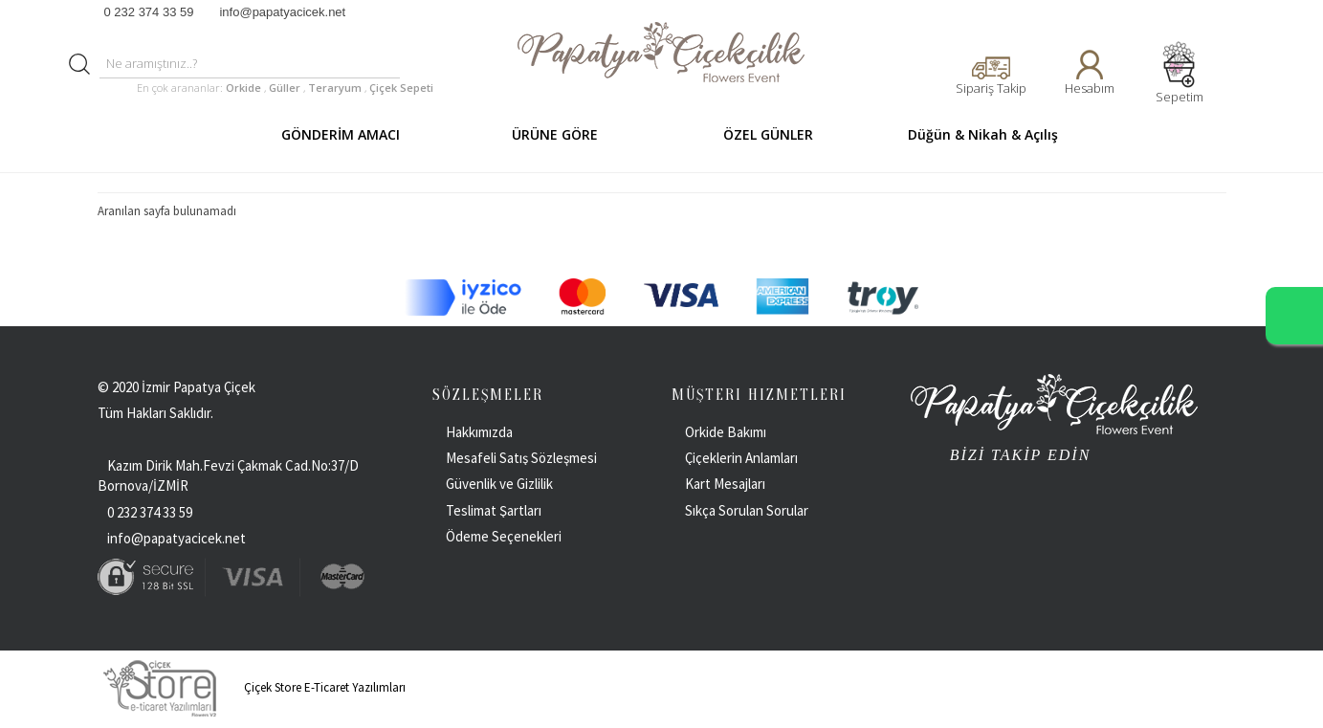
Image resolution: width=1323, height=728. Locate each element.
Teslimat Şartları (493, 510)
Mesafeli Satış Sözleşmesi (521, 458)
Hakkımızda (479, 432)
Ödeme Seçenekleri (504, 536)
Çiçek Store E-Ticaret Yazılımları (252, 687)
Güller (286, 87)
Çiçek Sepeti (399, 87)
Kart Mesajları (725, 483)
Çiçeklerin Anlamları (741, 458)
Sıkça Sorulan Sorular (746, 510)
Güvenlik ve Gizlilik (499, 483)
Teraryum (336, 87)
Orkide (243, 87)
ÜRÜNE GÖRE (555, 134)
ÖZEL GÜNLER (768, 134)
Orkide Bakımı (725, 432)
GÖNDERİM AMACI (340, 134)
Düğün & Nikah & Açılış (983, 134)
